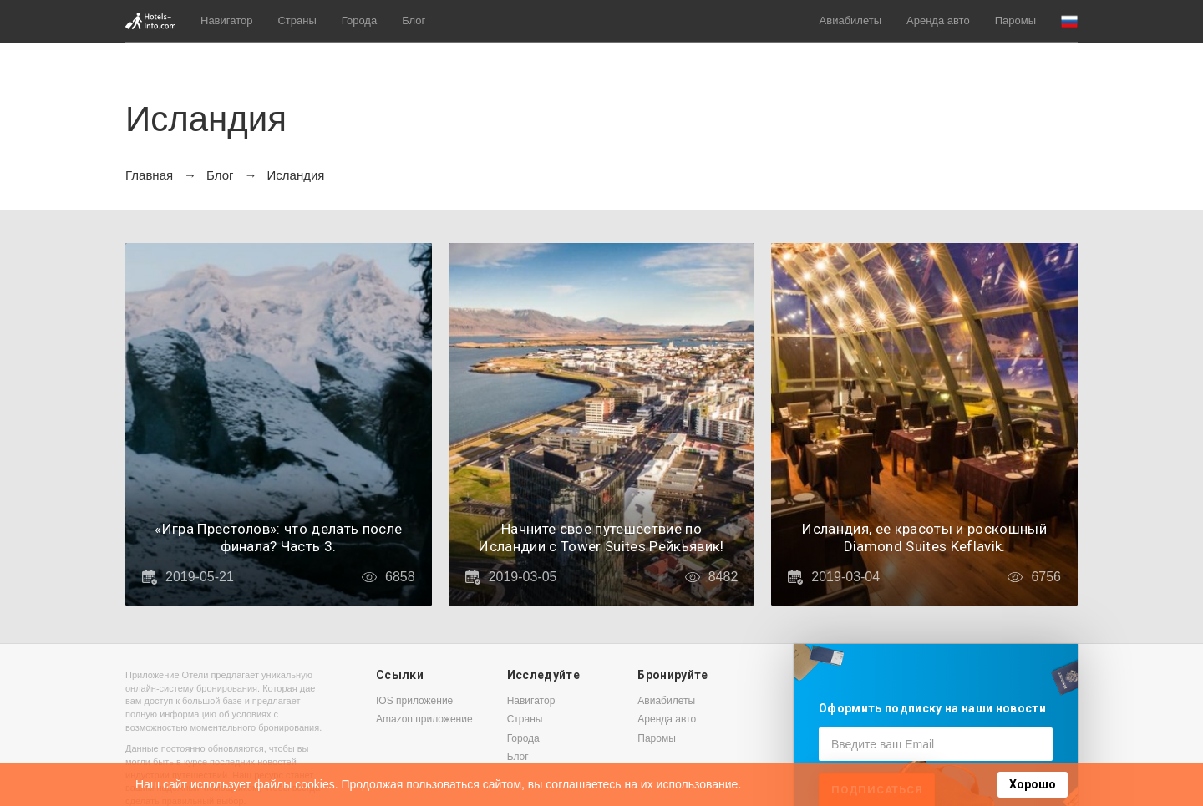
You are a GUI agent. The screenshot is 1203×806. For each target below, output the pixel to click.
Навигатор (226, 20)
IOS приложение (414, 701)
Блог (413, 20)
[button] (1069, 21)
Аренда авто (938, 20)
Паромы (1015, 20)
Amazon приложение (424, 719)
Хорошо (1032, 784)
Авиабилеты (850, 20)
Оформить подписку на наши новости (932, 708)
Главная (149, 175)
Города (359, 20)
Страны (296, 20)
